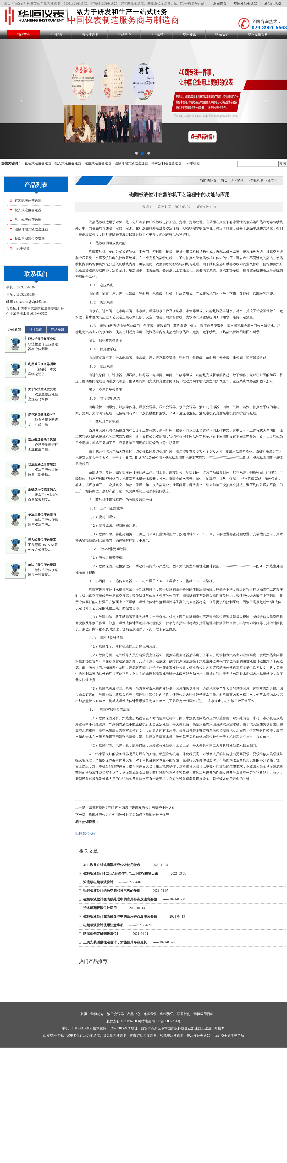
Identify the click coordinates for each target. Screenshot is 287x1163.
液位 (86, 834)
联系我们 (222, 34)
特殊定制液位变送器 (166, 163)
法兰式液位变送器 (98, 163)
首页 (224, 180)
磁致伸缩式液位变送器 (131, 163)
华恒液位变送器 (245, 3)
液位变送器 (90, 34)
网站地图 (144, 1021)
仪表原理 (256, 180)
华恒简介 (56, 34)
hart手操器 (192, 163)
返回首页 (219, 3)
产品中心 (124, 34)
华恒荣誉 (157, 34)
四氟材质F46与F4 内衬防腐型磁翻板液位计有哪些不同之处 (132, 807)
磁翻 (78, 834)
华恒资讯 (189, 34)
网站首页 (23, 34)
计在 (93, 834)
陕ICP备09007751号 (166, 1021)
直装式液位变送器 (38, 163)
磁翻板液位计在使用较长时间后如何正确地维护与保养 (129, 815)
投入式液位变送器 (68, 163)
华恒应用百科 (258, 34)
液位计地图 (272, 3)
